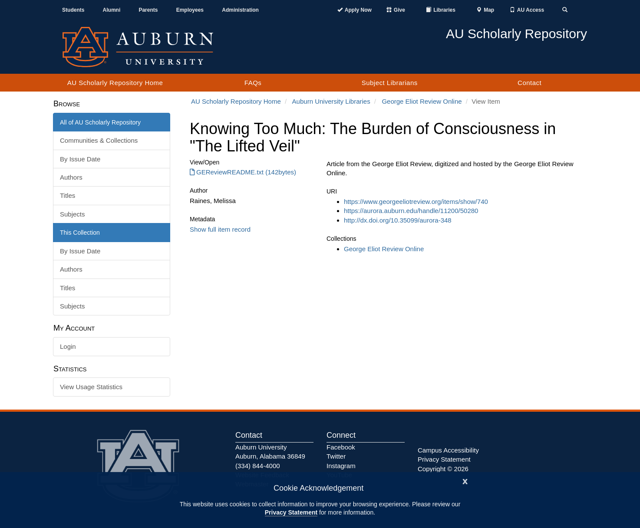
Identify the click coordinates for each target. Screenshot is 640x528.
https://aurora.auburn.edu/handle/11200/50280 (411, 210)
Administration (240, 10)
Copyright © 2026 (443, 468)
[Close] (465, 480)
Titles (67, 195)
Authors (71, 177)
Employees (190, 10)
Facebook (341, 447)
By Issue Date (80, 159)
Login (68, 346)
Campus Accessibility (448, 450)
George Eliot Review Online (422, 101)
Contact (529, 82)
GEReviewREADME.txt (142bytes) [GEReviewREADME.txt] (243, 172)
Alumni (112, 10)
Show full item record (220, 229)
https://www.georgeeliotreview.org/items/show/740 (416, 201)
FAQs (253, 82)
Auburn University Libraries (331, 101)
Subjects (72, 214)
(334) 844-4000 (257, 465)
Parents (148, 10)
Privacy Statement (291, 512)
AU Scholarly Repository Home (115, 82)
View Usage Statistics (91, 386)
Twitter (336, 456)
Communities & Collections (99, 140)
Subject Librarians (390, 82)
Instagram (341, 465)
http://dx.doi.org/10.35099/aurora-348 (398, 220)
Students (73, 10)
